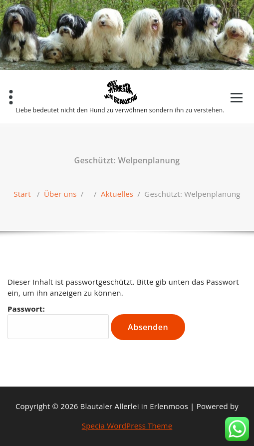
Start (21, 194)
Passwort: (58, 321)
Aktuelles (117, 194)
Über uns (60, 194)
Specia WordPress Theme (127, 426)
